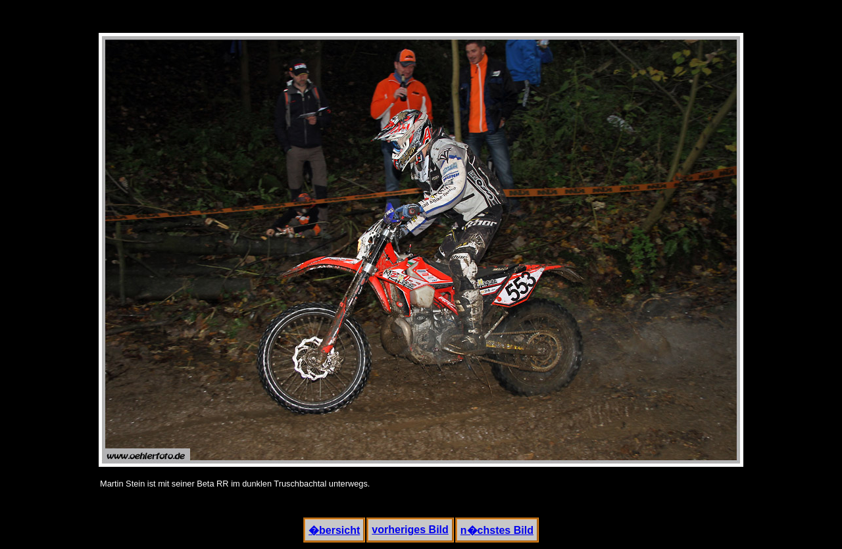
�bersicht (334, 530)
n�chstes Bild (496, 530)
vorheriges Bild (410, 529)
